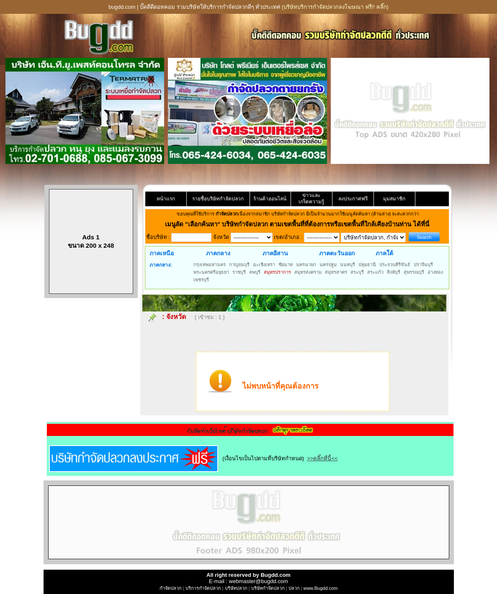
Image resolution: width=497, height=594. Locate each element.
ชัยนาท (285, 264)
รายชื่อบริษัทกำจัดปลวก (218, 199)
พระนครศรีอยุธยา (211, 272)
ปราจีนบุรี (423, 264)
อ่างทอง (435, 272)
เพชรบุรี (201, 279)
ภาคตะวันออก (337, 253)
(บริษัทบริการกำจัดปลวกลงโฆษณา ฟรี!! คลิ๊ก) (335, 7)
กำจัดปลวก (171, 588)
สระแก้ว (375, 272)
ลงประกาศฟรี (353, 199)
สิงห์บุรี (393, 272)
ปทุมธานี (367, 264)
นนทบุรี (347, 264)
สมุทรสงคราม (308, 272)
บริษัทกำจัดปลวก (268, 588)
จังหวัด (176, 316)
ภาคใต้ (384, 253)
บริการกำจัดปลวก (203, 588)
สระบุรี (357, 272)
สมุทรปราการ (277, 272)
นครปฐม (328, 264)
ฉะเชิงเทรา (264, 264)
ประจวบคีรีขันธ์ (394, 264)
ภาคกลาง (218, 253)
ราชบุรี (239, 272)
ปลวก (294, 588)
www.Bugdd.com (320, 588)
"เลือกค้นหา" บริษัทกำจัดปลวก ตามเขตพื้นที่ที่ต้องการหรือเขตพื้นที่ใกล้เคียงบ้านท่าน (299, 224)
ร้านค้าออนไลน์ (269, 199)
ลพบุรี (254, 272)
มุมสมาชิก (394, 199)
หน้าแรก (166, 199)
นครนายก (306, 264)
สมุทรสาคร (336, 272)
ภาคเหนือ (161, 253)
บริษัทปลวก (236, 588)
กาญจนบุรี (239, 264)
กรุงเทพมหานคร (209, 264)
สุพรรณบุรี (414, 272)
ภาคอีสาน (275, 253)
